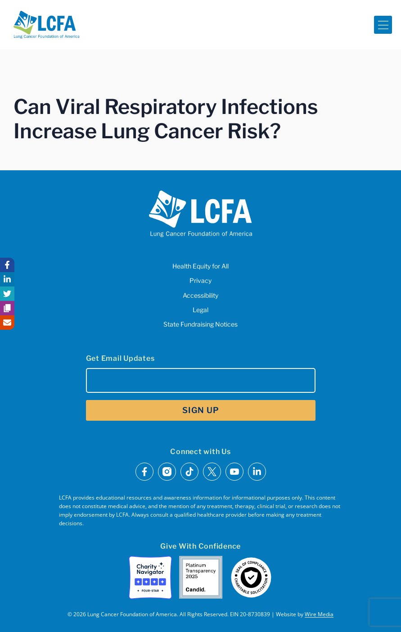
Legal (200, 310)
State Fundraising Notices (200, 324)
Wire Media (319, 614)
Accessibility (200, 295)
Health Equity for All (200, 266)
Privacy (200, 280)
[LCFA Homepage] (47, 25)
